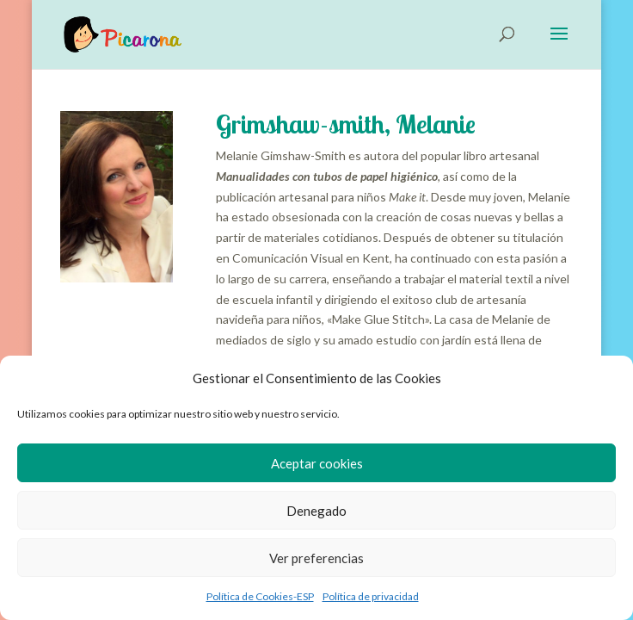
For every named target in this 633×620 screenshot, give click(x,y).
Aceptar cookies (317, 463)
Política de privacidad (371, 596)
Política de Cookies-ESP (260, 596)
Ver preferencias (316, 558)
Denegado (316, 510)
